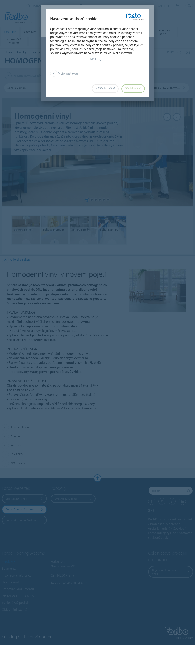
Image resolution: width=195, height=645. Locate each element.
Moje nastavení (64, 73)
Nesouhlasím (105, 88)
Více (96, 60)
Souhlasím (133, 88)
